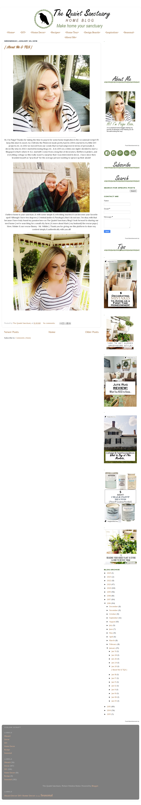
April (111, 637)
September (113, 618)
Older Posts (92, 332)
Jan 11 (114, 689)
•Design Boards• (92, 32)
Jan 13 (114, 682)
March (112, 640)
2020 (109, 588)
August (112, 622)
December (113, 606)
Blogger (95, 786)
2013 (109, 714)
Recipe (7, 750)
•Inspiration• (112, 32)
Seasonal (8, 753)
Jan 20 (114, 666)
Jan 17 (114, 678)
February (113, 644)
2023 (109, 577)
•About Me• (70, 37)
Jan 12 (114, 686)
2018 (109, 596)
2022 (109, 580)
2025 (109, 573)
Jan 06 (114, 697)
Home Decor (9, 746)
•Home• (11, 32)
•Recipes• (55, 32)
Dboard (7, 736)
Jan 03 (114, 701)
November (113, 610)
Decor (6, 739)
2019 (109, 592)
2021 (109, 584)
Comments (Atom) (23, 338)
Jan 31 (114, 651)
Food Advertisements (131, 145)
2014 (109, 710)
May (111, 633)
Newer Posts (11, 332)
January (112, 648)
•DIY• (23, 32)
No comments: (49, 323)
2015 (109, 706)
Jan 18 (114, 674)
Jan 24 (114, 663)
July (111, 625)
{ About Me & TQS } (18, 47)
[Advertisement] (114, 58)
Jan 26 (114, 659)
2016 (109, 603)
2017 (109, 599)
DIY (5, 743)
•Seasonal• (128, 32)
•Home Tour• (72, 32)
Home (52, 332)
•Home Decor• (38, 32)
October (113, 614)
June (111, 629)
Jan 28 (114, 655)
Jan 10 (114, 693)
